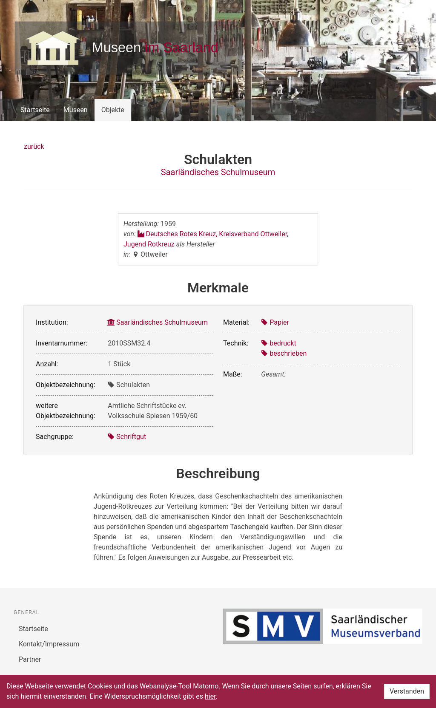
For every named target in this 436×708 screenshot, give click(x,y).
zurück (34, 146)
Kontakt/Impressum (49, 644)
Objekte (112, 110)
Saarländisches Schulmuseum (218, 172)
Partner (30, 659)
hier (210, 696)
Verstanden (407, 691)
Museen (75, 110)
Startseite (35, 110)
